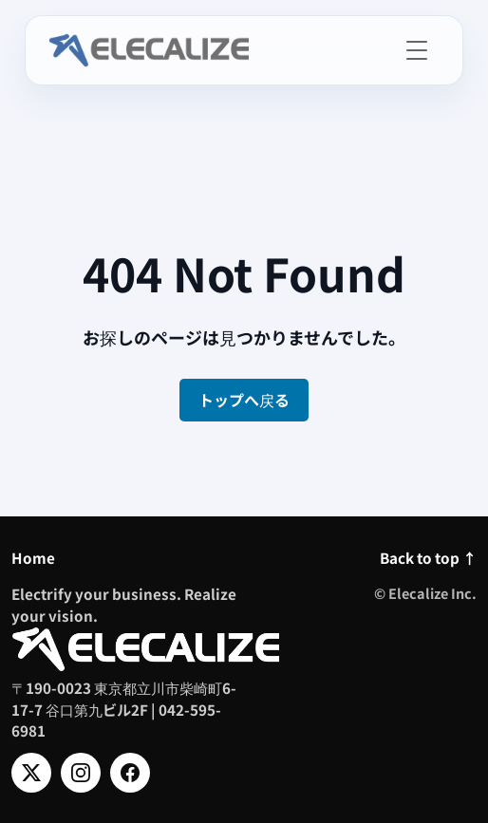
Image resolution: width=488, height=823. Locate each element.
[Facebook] (130, 773)
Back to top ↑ (428, 557)
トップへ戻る (244, 399)
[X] (31, 773)
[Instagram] (81, 773)
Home (33, 557)
